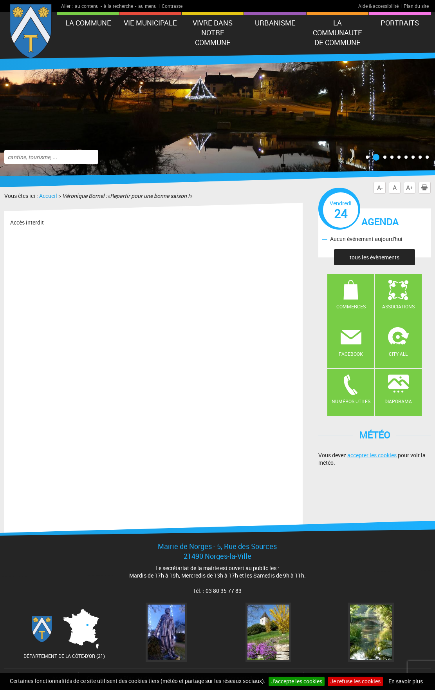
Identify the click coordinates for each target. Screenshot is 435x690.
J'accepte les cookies (296, 681)
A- (380, 187)
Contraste (172, 6)
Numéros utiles (351, 401)
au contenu (87, 6)
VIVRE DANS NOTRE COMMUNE (213, 32)
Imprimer (426, 187)
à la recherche (118, 6)
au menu (147, 6)
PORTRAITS (400, 22)
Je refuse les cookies (355, 681)
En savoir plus (405, 681)
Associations (398, 306)
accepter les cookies (372, 455)
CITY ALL (398, 354)
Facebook (351, 354)
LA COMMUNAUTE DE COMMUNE (337, 32)
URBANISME (275, 22)
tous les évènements (374, 257)
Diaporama (398, 401)
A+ (409, 187)
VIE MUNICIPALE (150, 22)
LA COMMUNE (88, 22)
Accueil (48, 195)
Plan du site (416, 6)
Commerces (351, 306)
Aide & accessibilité (378, 6)
